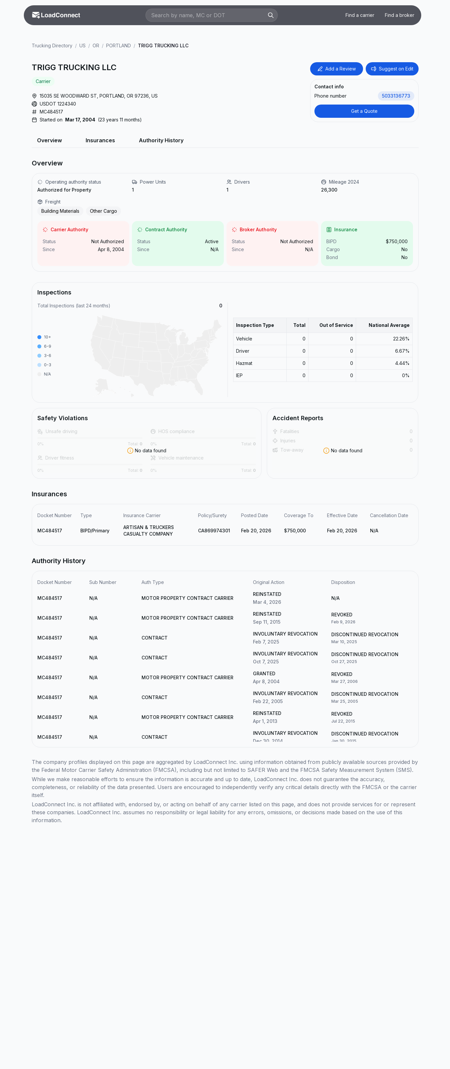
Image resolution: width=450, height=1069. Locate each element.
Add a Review (336, 68)
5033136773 (396, 96)
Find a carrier (360, 15)
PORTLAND (118, 45)
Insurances (100, 140)
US (82, 45)
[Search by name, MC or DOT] (208, 15)
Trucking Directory (52, 45)
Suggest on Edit (392, 68)
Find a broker (399, 15)
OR (96, 45)
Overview (49, 140)
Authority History (161, 140)
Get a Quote (364, 111)
